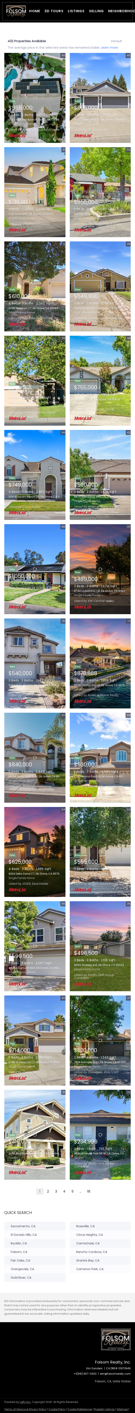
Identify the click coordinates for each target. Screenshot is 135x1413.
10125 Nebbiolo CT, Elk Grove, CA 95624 (33, 308)
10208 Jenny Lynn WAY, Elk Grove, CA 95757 (36, 776)
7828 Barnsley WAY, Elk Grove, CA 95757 (99, 1062)
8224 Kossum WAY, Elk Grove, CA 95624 (34, 685)
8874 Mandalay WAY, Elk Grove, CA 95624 (101, 496)
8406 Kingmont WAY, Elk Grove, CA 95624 (35, 968)
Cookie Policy (57, 1409)
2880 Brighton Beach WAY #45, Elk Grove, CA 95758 (42, 1153)
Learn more (109, 47)
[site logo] (116, 1344)
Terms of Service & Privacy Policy (25, 1409)
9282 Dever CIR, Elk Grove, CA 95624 (97, 399)
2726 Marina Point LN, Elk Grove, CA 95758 (100, 776)
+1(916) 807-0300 (85, 1374)
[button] (16, 11)
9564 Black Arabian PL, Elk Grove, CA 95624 (36, 119)
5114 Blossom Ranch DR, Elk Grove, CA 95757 (37, 496)
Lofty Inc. (25, 1402)
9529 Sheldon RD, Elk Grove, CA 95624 (33, 588)
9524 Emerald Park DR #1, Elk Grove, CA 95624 (103, 1153)
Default (116, 41)
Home (34, 11)
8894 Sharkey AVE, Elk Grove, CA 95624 (99, 965)
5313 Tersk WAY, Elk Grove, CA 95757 (31, 214)
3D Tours (54, 11)
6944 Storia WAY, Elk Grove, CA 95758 (98, 308)
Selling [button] (96, 11)
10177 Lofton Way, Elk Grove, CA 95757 (98, 874)
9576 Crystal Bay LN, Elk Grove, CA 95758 (100, 685)
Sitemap (122, 1409)
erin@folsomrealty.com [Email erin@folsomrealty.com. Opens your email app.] (115, 1374)
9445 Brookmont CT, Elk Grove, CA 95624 (35, 1062)
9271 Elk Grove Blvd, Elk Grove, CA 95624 (99, 214)
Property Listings (104, 1409)
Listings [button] (76, 11)
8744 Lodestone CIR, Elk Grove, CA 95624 (100, 591)
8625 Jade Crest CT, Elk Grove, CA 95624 (100, 119)
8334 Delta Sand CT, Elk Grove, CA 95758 (35, 874)
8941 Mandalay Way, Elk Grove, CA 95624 (35, 402)
